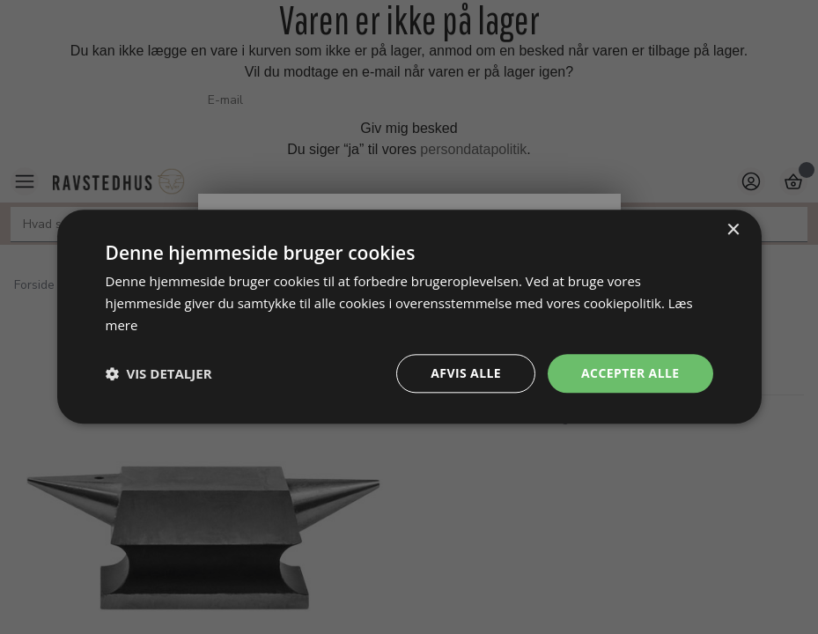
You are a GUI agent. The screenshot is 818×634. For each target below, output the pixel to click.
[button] (159, 373)
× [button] (733, 230)
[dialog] (409, 317)
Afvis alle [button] (466, 373)
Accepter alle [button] (630, 373)
